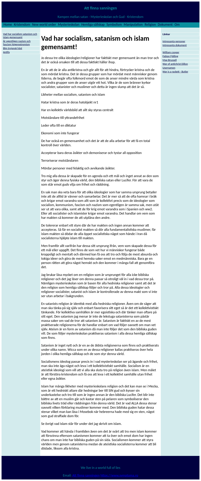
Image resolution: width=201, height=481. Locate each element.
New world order (44, 24)
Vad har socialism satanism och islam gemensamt (20, 35)
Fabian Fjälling (170, 56)
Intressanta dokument (175, 45)
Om (177, 24)
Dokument (165, 24)
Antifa (6, 52)
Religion (150, 24)
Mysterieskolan (68, 24)
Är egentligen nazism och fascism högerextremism (17, 43)
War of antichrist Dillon (175, 64)
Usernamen (169, 67)
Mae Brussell (170, 60)
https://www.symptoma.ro (119, 475)
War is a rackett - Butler (175, 71)
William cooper (171, 52)
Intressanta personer (174, 41)
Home (7, 24)
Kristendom (22, 24)
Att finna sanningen (86, 475)
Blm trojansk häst (12, 48)
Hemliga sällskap (93, 24)
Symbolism (114, 24)
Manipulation (133, 24)
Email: (67, 475)
